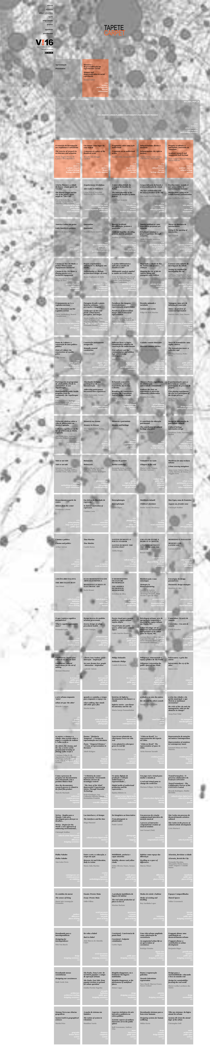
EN (189, 102)
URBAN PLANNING (117, 115)
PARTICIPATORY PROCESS (148, 115)
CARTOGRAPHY (131, 115)
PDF (194, 102)
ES (185, 102)
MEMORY (105, 115)
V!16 (99, 115)
